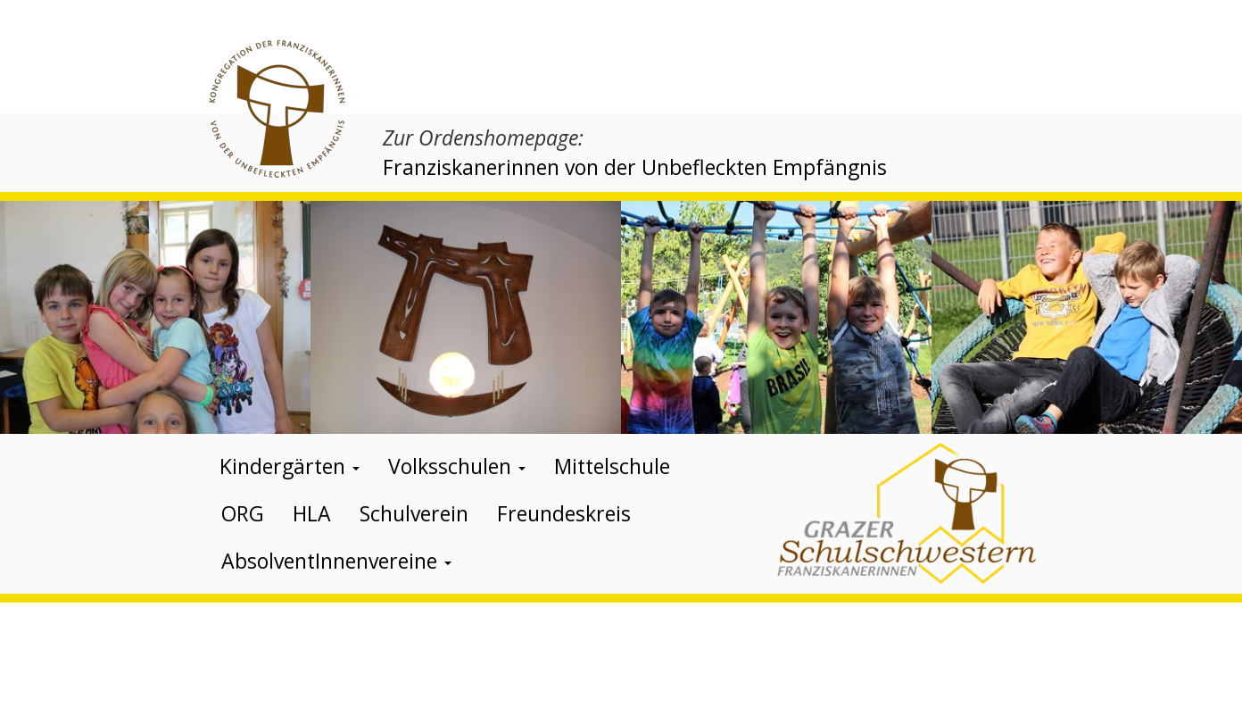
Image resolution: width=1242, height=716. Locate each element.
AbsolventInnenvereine (336, 560)
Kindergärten (289, 466)
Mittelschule (612, 466)
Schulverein (414, 513)
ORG (242, 513)
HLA (312, 513)
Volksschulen (457, 466)
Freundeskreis (564, 513)
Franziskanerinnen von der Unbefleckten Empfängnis (635, 167)
